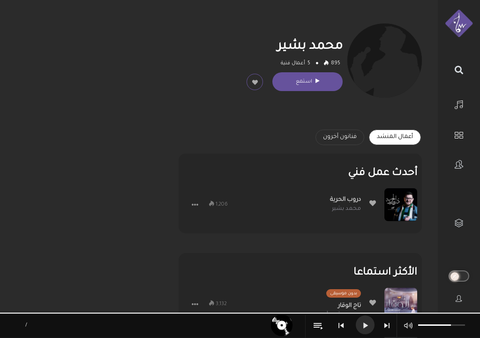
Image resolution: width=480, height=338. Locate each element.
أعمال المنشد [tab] (395, 137)
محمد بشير (346, 209)
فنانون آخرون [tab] (340, 137)
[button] (195, 204)
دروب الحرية (345, 200)
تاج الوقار (349, 306)
